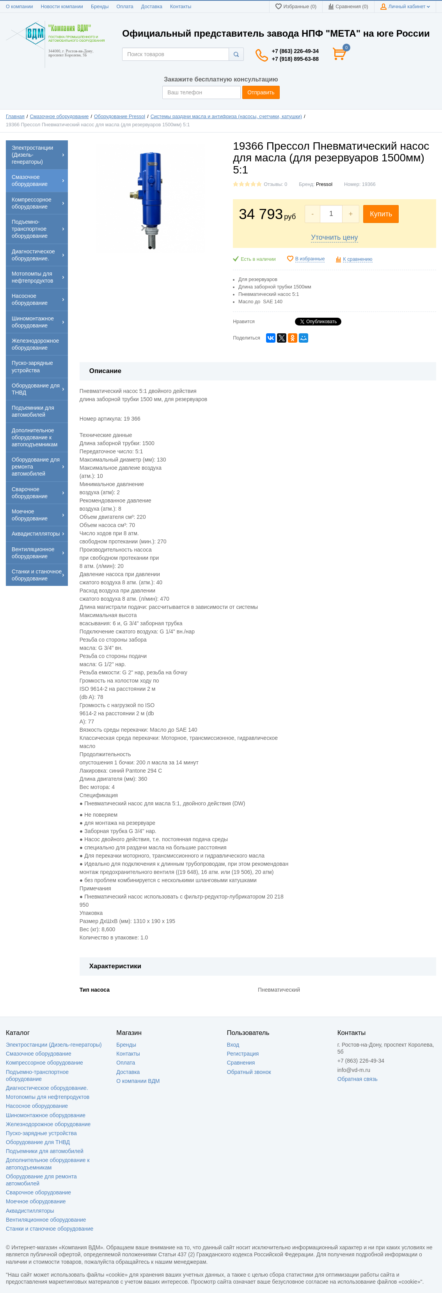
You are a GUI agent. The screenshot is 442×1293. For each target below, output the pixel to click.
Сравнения (241, 1063)
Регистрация (243, 1054)
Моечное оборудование (36, 1201)
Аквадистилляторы (30, 1211)
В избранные (310, 259)
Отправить (260, 92)
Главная (15, 116)
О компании (19, 6)
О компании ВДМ (138, 1081)
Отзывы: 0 (275, 184)
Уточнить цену (334, 237)
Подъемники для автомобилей (44, 1151)
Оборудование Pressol (119, 116)
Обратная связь (357, 1079)
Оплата (125, 6)
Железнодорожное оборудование (48, 1124)
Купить (381, 214)
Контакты (180, 6)
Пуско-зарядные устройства (41, 1133)
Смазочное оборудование (59, 116)
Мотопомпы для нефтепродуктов (47, 1097)
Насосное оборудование (37, 1106)
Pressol (324, 184)
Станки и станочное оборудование (49, 1229)
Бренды (100, 6)
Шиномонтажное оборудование (45, 1115)
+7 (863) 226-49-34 (295, 51)
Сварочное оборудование (38, 1192)
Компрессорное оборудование (44, 1063)
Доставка (151, 6)
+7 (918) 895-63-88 (295, 59)
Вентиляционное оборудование (46, 1220)
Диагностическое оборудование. (47, 1088)
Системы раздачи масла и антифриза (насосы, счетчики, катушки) (226, 116)
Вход (233, 1045)
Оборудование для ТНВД (38, 1142)
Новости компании (62, 6)
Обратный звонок (249, 1072)
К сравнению (357, 259)
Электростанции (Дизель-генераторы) (54, 1045)
